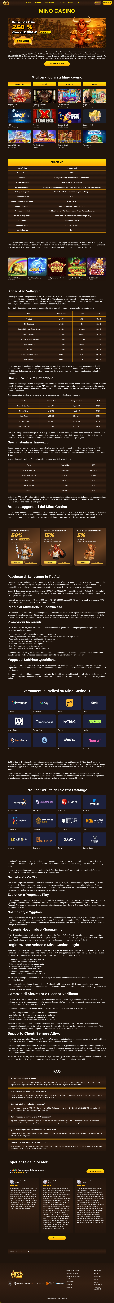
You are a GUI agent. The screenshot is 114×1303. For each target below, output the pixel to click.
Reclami (69, 1284)
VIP (78, 3)
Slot (94, 84)
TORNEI (70, 3)
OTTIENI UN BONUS (57, 64)
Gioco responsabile (72, 1270)
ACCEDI (97, 3)
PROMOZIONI (49, 3)
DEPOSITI (38, 3)
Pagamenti (97, 1270)
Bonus (96, 1273)
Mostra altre (57, 1238)
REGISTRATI (107, 3)
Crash (69, 84)
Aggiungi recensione (95, 1171)
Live (44, 84)
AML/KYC (97, 1279)
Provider (69, 1287)
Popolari (19, 84)
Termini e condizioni (97, 1288)
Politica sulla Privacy (72, 1273)
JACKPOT (61, 3)
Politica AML (70, 1281)
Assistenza (97, 1276)
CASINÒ (28, 3)
